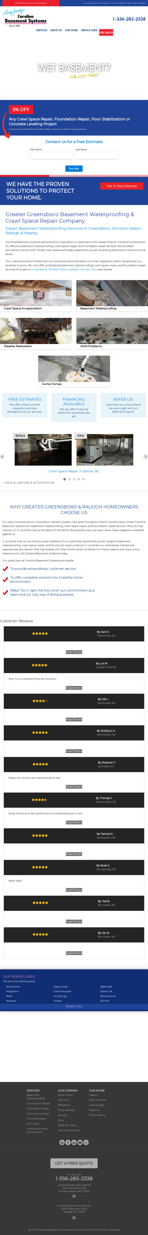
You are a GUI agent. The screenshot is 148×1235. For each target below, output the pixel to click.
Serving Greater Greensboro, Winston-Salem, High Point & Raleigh (114, 3)
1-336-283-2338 (129, 18)
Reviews (94, 1108)
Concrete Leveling (38, 1112)
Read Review (74, 650)
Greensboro (39, 268)
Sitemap (114, 1228)
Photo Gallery (97, 1113)
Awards (62, 1113)
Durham (84, 268)
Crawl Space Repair (38, 1102)
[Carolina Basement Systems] (24, 17)
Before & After (97, 1098)
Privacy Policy (81, 1228)
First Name (36, 148)
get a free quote (74, 1162)
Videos (93, 1093)
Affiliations (64, 1103)
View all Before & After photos (29, 481)
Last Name (81, 148)
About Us (53, 30)
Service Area (90, 30)
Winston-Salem (58, 268)
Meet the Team (67, 1123)
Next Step (74, 167)
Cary (94, 268)
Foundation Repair (38, 1107)
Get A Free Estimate (121, 184)
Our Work (70, 30)
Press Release (66, 1108)
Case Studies (96, 1103)
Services (37, 30)
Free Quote (110, 30)
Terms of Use (99, 1228)
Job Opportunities (69, 1128)
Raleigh (73, 268)
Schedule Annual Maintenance (30, 3)
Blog (61, 1118)
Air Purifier (33, 1122)
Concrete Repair (37, 1117)
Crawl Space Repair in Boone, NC (74, 470)
